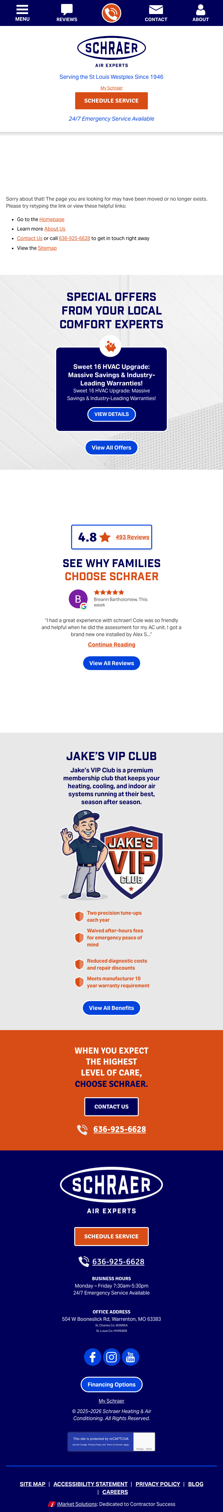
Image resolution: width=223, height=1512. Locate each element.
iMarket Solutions (77, 1499)
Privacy (140, 1445)
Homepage (51, 218)
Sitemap (47, 246)
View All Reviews (111, 662)
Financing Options (112, 1380)
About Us (54, 227)
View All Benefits (111, 1005)
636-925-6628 (111, 13)
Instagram (111, 1353)
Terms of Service (114, 1440)
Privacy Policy (94, 1440)
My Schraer (112, 87)
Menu (22, 19)
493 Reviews (132, 535)
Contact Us (29, 237)
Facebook (92, 1353)
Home (13, 144)
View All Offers (111, 446)
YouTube (130, 1353)
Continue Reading (111, 644)
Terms (149, 1445)
